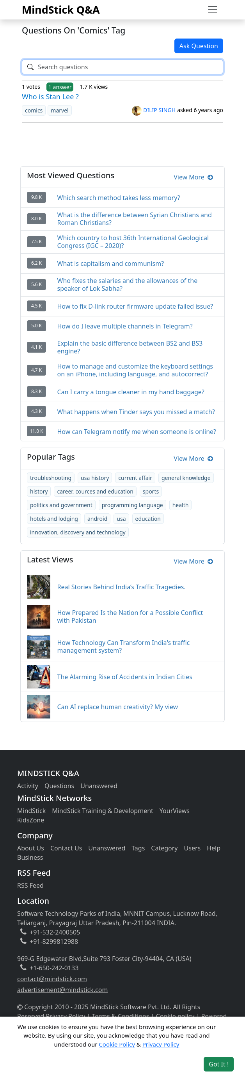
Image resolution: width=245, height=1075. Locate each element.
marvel (59, 110)
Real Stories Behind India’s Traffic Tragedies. (121, 587)
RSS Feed (30, 885)
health (180, 505)
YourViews (175, 810)
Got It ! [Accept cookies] (219, 1064)
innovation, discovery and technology (78, 532)
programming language (132, 505)
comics (34, 110)
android (97, 518)
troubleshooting (50, 477)
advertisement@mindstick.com (62, 989)
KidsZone (30, 820)
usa (121, 518)
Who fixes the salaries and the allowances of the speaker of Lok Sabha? (127, 284)
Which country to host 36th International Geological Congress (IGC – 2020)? (133, 241)
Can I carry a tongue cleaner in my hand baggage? (130, 392)
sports (151, 491)
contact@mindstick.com (52, 979)
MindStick (31, 810)
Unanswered (98, 786)
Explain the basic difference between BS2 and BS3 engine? (130, 347)
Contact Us (66, 848)
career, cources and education (95, 491)
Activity (27, 786)
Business (30, 857)
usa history (95, 477)
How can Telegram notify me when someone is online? (137, 432)
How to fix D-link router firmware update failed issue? (135, 306)
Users (192, 848)
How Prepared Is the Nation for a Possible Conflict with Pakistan (130, 616)
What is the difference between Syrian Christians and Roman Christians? (134, 219)
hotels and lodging (54, 518)
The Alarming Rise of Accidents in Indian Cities (125, 677)
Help (213, 848)
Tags (138, 848)
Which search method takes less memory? (118, 198)
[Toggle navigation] (212, 9)
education (148, 518)
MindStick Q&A (61, 9)
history (39, 491)
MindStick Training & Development (102, 810)
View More (193, 177)
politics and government (61, 505)
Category (164, 848)
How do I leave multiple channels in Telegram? (125, 326)
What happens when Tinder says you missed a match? (136, 412)
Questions (59, 786)
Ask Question (198, 46)
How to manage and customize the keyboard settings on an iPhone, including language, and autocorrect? (135, 370)
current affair (135, 477)
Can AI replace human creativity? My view (117, 707)
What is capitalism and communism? (110, 263)
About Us (30, 848)
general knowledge (186, 477)
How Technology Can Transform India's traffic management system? (123, 646)
